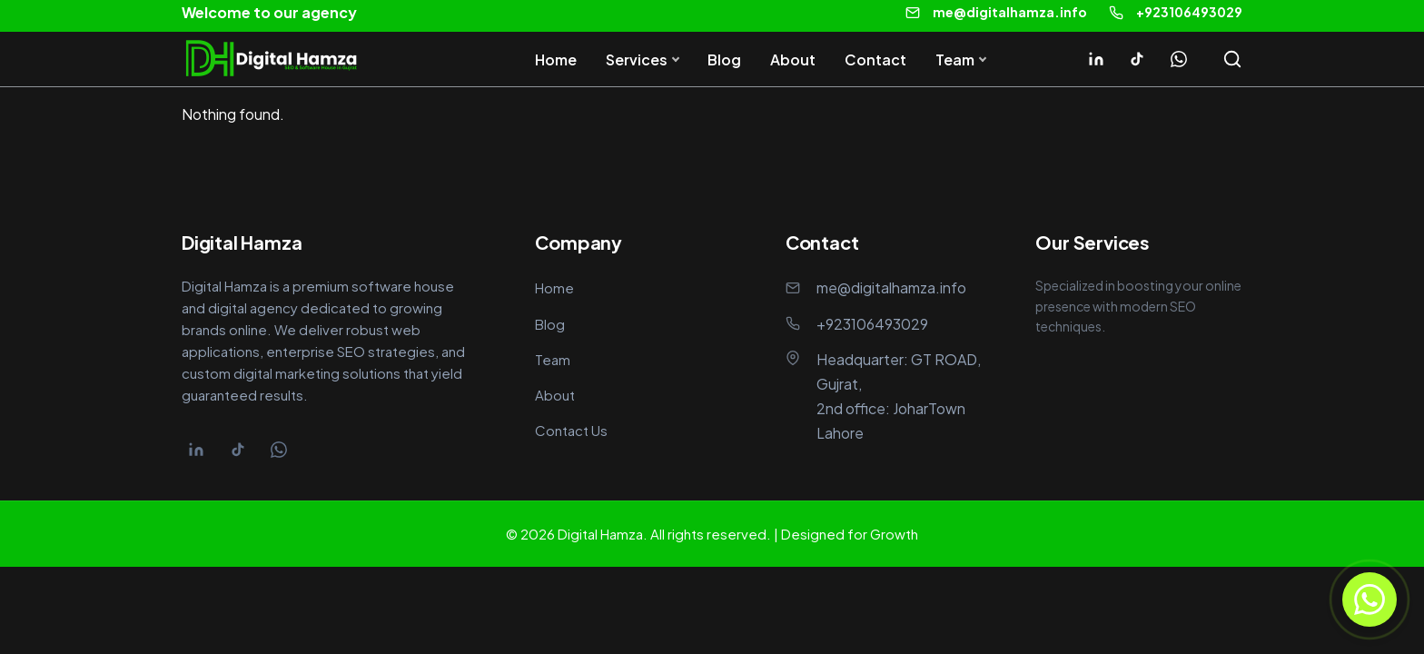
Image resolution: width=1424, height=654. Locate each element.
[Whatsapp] (1178, 59)
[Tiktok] (1137, 59)
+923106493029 (1189, 12)
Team (954, 59)
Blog (724, 59)
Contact (875, 59)
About (793, 59)
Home (556, 59)
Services (637, 59)
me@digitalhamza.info (1010, 12)
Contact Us (571, 430)
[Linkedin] (1096, 59)
